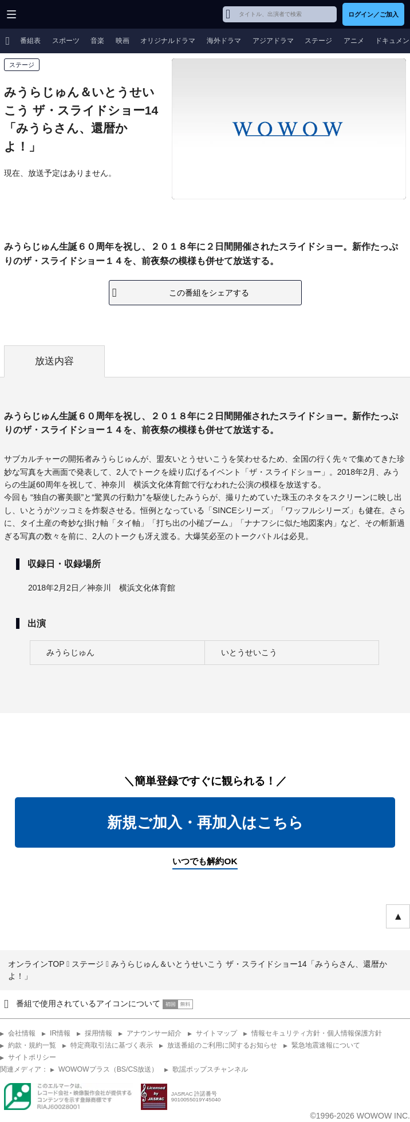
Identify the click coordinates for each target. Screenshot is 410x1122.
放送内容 (54, 361)
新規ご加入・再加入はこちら (205, 822)
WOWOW (52, 14)
